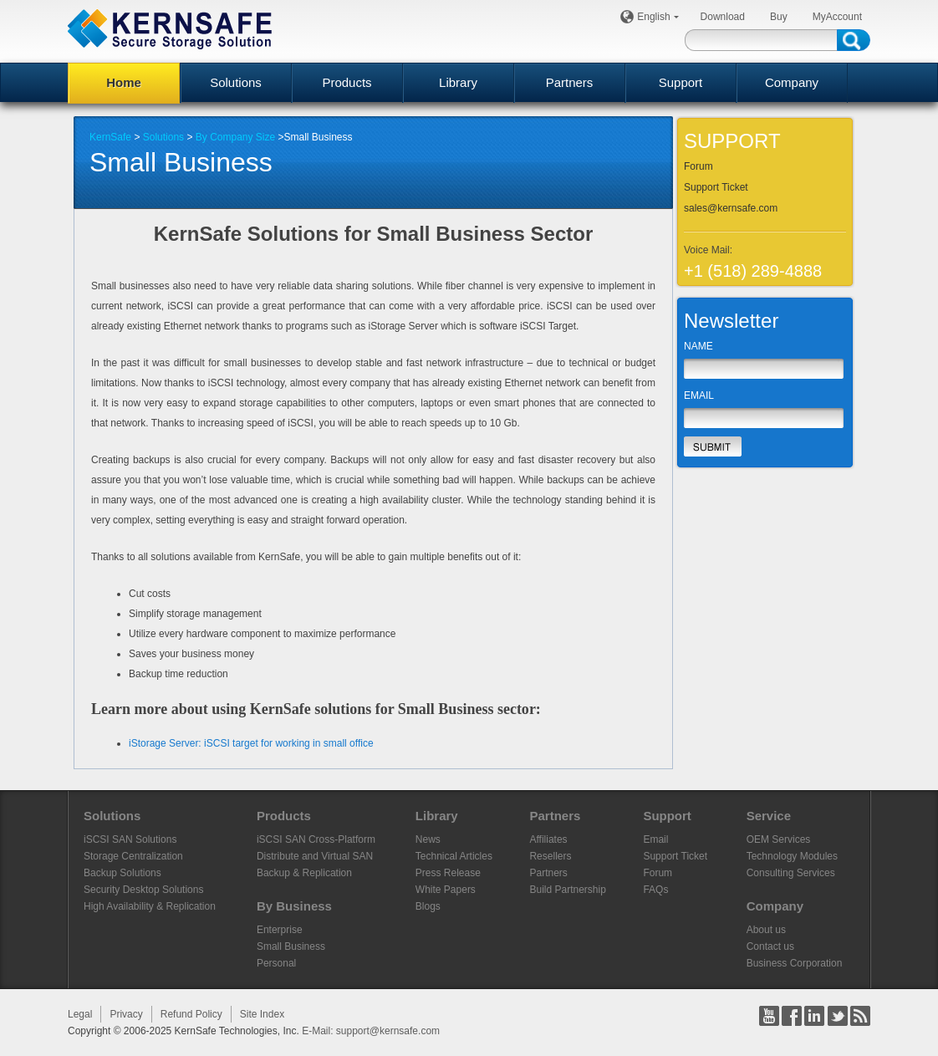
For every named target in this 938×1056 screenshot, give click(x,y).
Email (655, 839)
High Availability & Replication (150, 906)
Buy (779, 17)
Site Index (262, 1014)
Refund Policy (191, 1014)
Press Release (448, 873)
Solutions (236, 82)
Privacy (126, 1014)
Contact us (770, 946)
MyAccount (837, 17)
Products (346, 82)
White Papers (445, 889)
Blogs (428, 906)
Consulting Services (791, 873)
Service (769, 816)
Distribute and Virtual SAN (315, 856)
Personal (276, 963)
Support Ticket (716, 187)
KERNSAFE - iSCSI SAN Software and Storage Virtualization (170, 28)
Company (791, 82)
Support (681, 82)
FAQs (655, 889)
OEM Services (779, 839)
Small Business (291, 946)
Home (123, 82)
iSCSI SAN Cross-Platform (316, 839)
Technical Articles (453, 856)
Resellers (550, 856)
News (428, 839)
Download (723, 17)
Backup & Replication (304, 873)
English (656, 17)
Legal (80, 1014)
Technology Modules (792, 856)
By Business (294, 906)
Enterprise (280, 930)
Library (458, 82)
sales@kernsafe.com (730, 208)
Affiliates (548, 839)
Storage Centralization (133, 856)
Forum (698, 166)
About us (766, 930)
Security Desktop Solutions (143, 889)
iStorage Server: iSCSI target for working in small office (251, 743)
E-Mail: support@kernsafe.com (371, 1031)
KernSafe (110, 137)
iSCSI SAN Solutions (130, 839)
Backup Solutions (122, 873)
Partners (570, 82)
